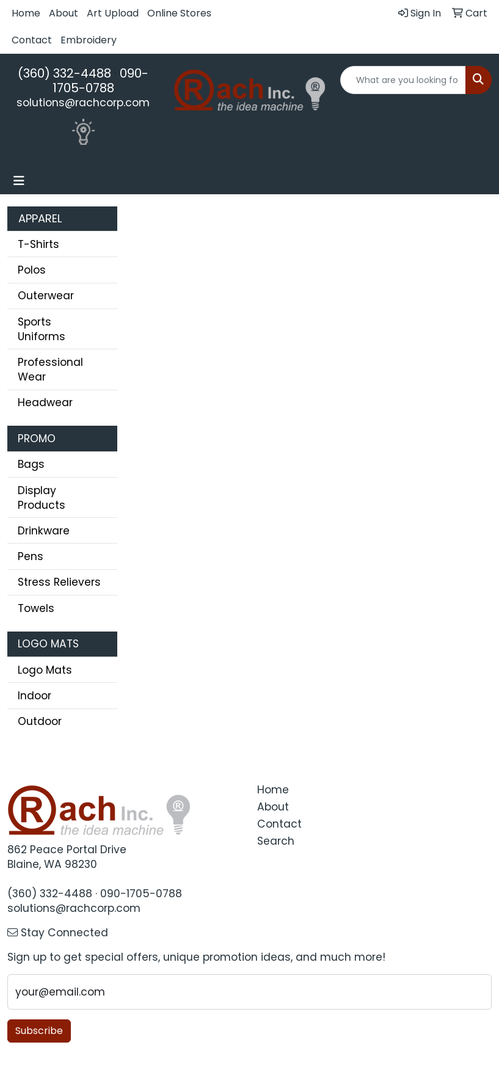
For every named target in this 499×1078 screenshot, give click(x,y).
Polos (32, 270)
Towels (36, 608)
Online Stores (179, 13)
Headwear (45, 402)
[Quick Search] (403, 80)
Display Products (41, 497)
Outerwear (46, 295)
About (63, 13)
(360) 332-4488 (64, 73)
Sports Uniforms (41, 329)
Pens (30, 556)
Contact (32, 40)
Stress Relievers (59, 582)
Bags (31, 464)
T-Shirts (38, 244)
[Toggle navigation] (19, 180)
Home (26, 13)
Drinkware (44, 530)
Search (275, 841)
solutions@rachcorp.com (83, 102)
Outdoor (40, 721)
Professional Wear (50, 369)
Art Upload (113, 13)
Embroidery (88, 40)
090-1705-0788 (101, 81)
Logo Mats (45, 670)
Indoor (34, 695)
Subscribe (39, 1031)
